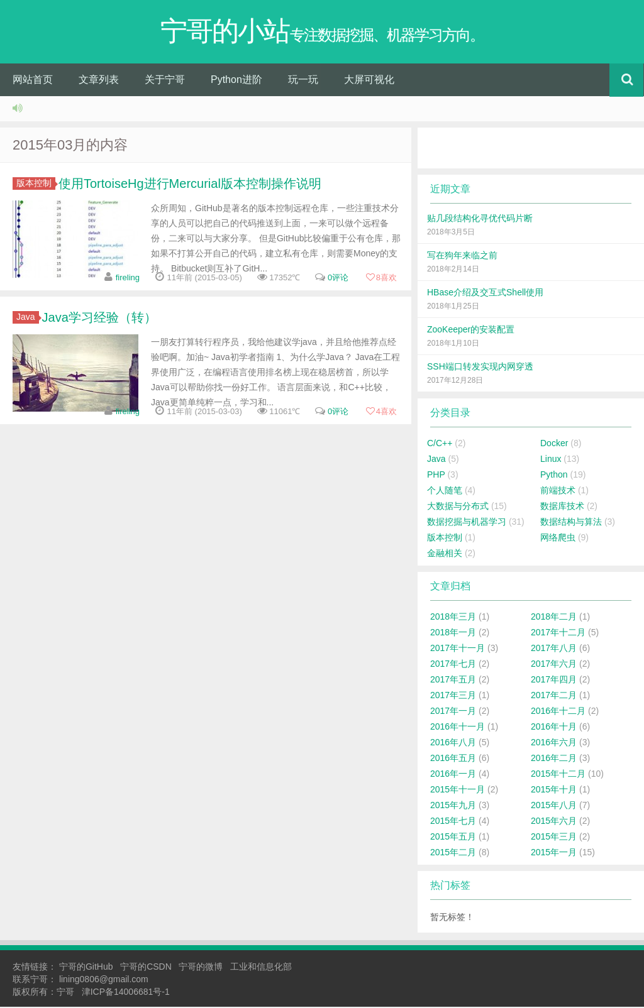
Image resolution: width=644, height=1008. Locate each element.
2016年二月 (554, 759)
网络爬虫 (557, 539)
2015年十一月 (457, 791)
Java (27, 318)
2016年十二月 (558, 712)
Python (554, 476)
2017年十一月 (457, 649)
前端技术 (557, 491)
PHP (436, 476)
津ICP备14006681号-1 (126, 993)
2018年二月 (554, 618)
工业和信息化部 (261, 968)
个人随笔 (444, 491)
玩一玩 (303, 80)
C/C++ (439, 444)
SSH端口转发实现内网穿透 (480, 368)
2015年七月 (453, 822)
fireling (128, 278)
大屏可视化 (369, 80)
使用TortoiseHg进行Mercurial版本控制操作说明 (189, 185)
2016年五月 (453, 759)
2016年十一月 (457, 728)
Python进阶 (236, 80)
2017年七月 (453, 665)
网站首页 (33, 80)
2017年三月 (453, 696)
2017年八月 (554, 649)
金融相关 (444, 554)
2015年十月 (554, 791)
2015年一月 (554, 853)
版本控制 (35, 184)
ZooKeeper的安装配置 (470, 331)
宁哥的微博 (201, 968)
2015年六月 (554, 822)
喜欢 (381, 278)
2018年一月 (453, 633)
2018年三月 (453, 618)
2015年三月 (554, 838)
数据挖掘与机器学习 (466, 523)
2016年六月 (554, 743)
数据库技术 (562, 507)
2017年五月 (453, 681)
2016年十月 (554, 728)
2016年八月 (453, 743)
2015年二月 (453, 853)
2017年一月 (453, 712)
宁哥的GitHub (86, 968)
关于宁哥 (165, 80)
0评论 (338, 278)
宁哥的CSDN (146, 968)
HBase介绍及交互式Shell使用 (485, 293)
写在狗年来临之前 (462, 256)
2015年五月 (453, 838)
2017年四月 (554, 681)
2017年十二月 (558, 633)
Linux (550, 460)
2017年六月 (554, 665)
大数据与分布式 (458, 507)
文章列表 (99, 80)
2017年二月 (554, 696)
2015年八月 (554, 806)
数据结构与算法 (571, 523)
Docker (554, 444)
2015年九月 (453, 806)
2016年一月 (453, 775)
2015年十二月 (558, 775)
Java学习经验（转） (99, 319)
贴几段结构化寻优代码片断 (480, 219)
